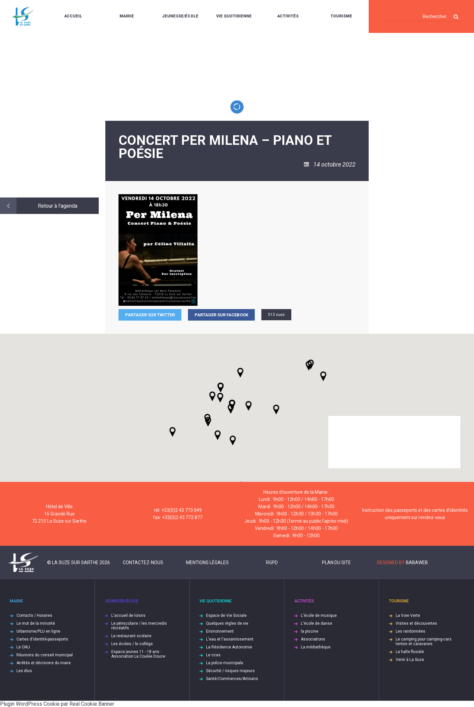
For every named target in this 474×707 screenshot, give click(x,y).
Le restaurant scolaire (131, 636)
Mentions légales (207, 562)
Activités (288, 16)
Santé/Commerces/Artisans (232, 678)
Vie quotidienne (234, 16)
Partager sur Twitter (150, 314)
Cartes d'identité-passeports (42, 639)
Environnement (220, 631)
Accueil (73, 16)
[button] (248, 406)
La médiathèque (315, 647)
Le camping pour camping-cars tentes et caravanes (424, 641)
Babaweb (417, 562)
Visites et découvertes (416, 623)
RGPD (272, 562)
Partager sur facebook (221, 314)
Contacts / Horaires (34, 615)
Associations (313, 639)
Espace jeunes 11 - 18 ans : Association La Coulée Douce (138, 654)
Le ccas (213, 655)
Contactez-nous (143, 562)
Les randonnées (410, 631)
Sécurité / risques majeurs (230, 670)
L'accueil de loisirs (128, 615)
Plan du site (336, 562)
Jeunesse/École (180, 16)
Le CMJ (23, 647)
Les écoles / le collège (132, 644)
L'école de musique (319, 615)
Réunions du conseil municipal (44, 655)
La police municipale (224, 663)
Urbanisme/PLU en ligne (38, 631)
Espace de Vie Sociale (226, 615)
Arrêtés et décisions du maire (43, 663)
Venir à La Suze (410, 659)
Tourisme (341, 16)
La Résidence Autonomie (229, 647)
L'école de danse (316, 623)
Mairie (126, 16)
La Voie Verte (408, 615)
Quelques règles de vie (227, 623)
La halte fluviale (410, 651)
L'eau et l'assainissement (229, 639)
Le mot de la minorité (35, 623)
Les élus (24, 670)
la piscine (309, 631)
